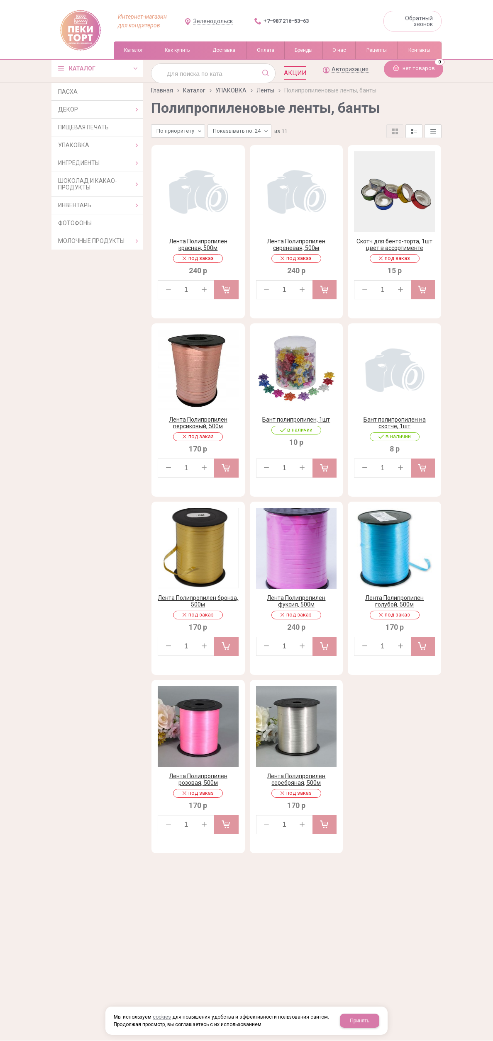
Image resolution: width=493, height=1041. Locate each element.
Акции (295, 73)
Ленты (265, 90)
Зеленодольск (213, 21)
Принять (359, 1021)
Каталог (194, 90)
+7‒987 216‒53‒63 (286, 21)
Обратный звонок (419, 21)
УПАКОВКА (231, 90)
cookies (162, 1017)
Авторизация (350, 69)
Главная (162, 90)
